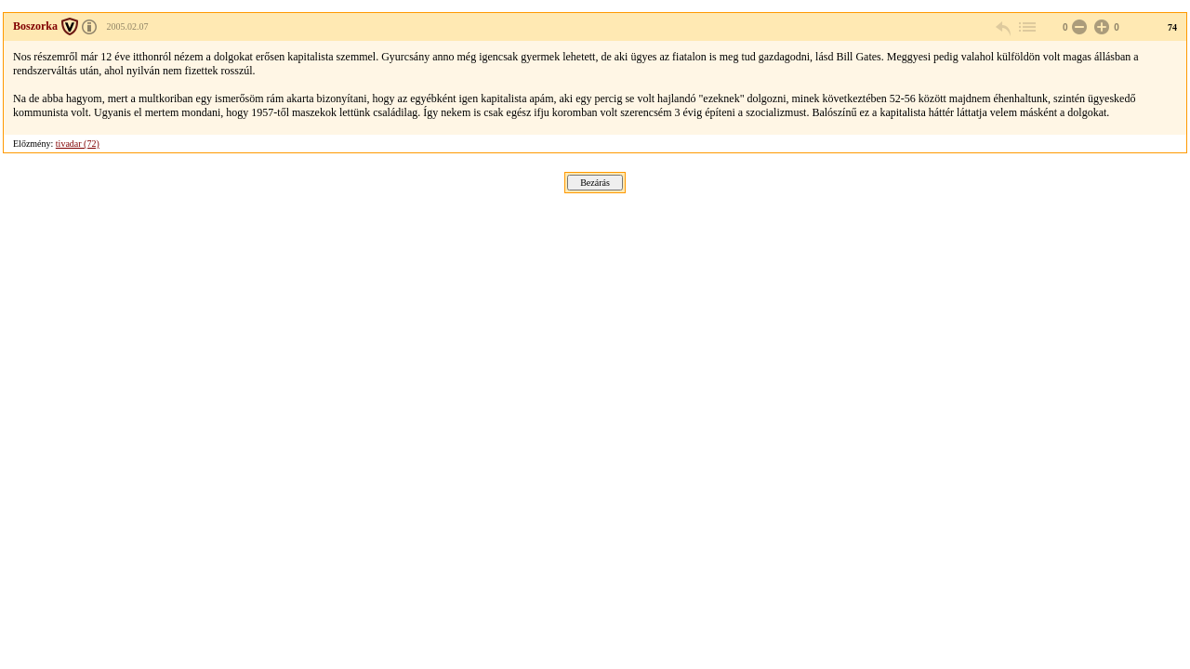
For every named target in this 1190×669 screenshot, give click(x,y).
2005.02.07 (128, 26)
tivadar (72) (77, 143)
